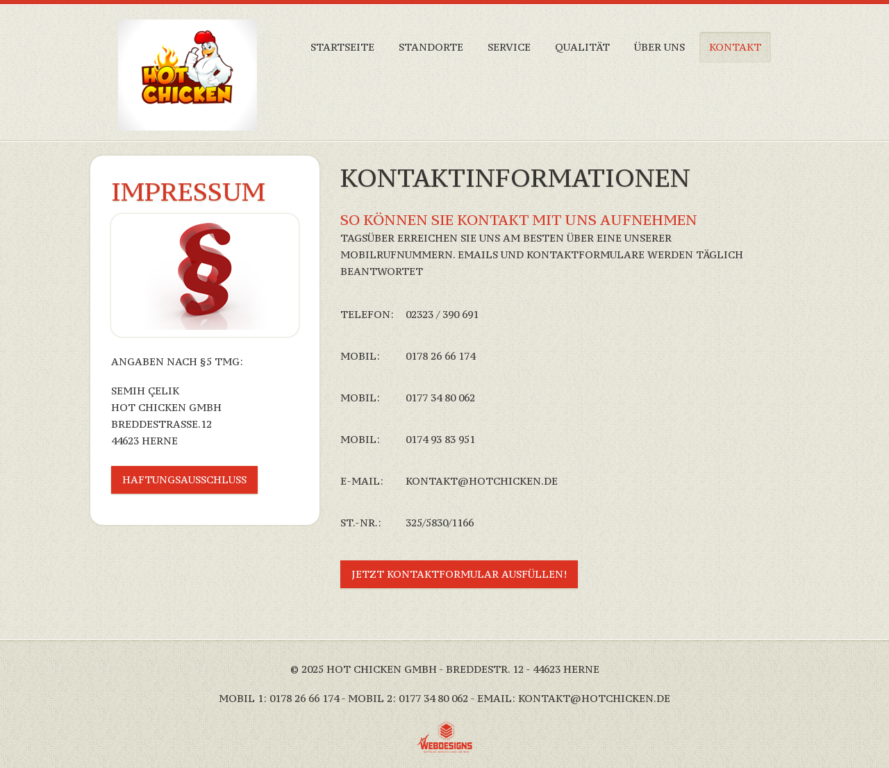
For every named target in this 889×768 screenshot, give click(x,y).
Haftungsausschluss (184, 479)
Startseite (342, 46)
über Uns (659, 46)
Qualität (582, 46)
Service (509, 46)
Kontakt (735, 46)
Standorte (431, 46)
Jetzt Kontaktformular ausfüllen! (459, 574)
